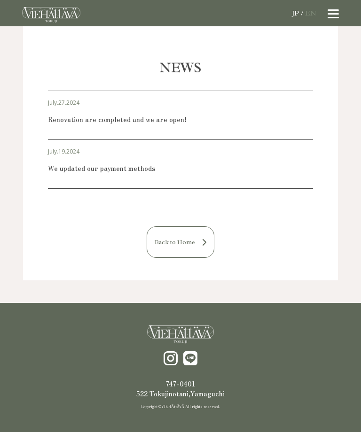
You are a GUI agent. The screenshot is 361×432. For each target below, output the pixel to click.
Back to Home (180, 242)
